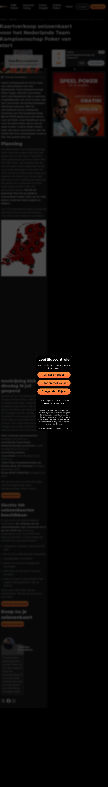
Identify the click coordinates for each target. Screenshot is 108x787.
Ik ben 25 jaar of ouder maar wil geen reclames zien (54, 402)
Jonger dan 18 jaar (54, 391)
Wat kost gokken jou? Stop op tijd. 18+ (54, 428)
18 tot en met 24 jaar (54, 383)
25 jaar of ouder (54, 374)
